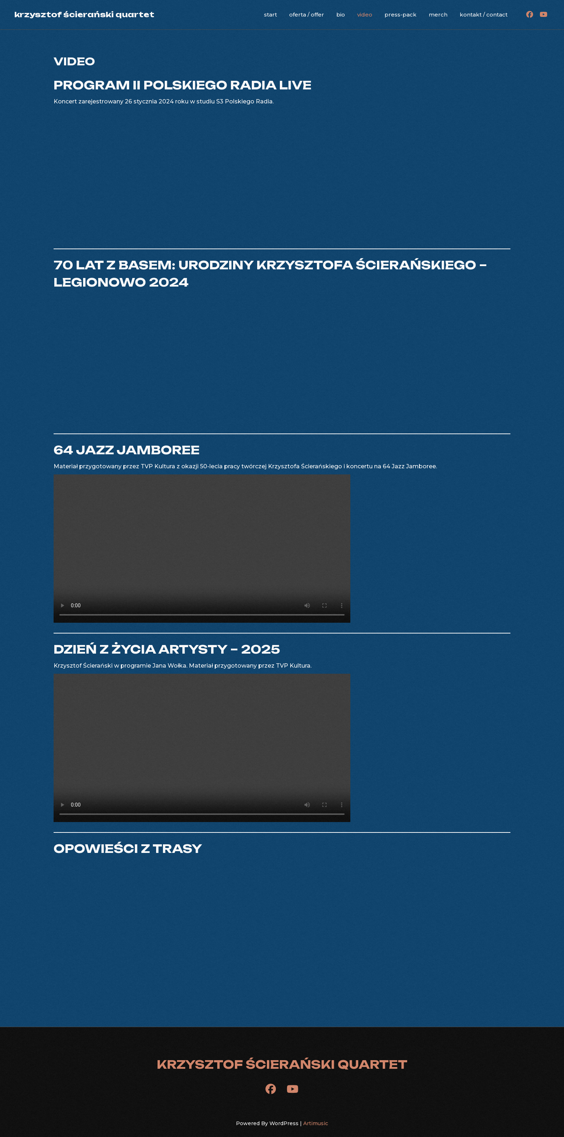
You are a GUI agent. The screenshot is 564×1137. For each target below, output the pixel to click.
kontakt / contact (484, 14)
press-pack (401, 14)
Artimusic (315, 1123)
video (364, 14)
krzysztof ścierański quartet (84, 14)
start (270, 14)
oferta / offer (306, 14)
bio (340, 14)
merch (438, 14)
